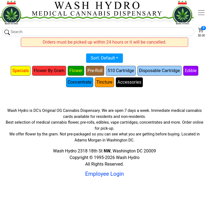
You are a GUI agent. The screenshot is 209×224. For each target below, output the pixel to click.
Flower (76, 70)
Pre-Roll (95, 70)
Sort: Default (103, 58)
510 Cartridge (121, 70)
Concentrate (80, 82)
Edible (191, 70)
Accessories (129, 82)
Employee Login (104, 174)
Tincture (104, 82)
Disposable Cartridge (159, 70)
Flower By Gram (49, 70)
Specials (20, 70)
